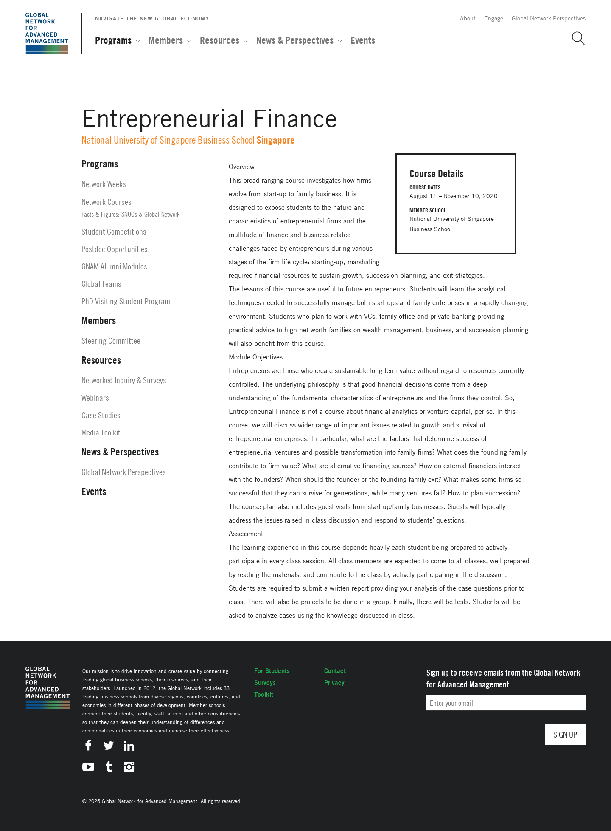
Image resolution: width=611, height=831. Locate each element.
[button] (575, 38)
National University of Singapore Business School (168, 140)
